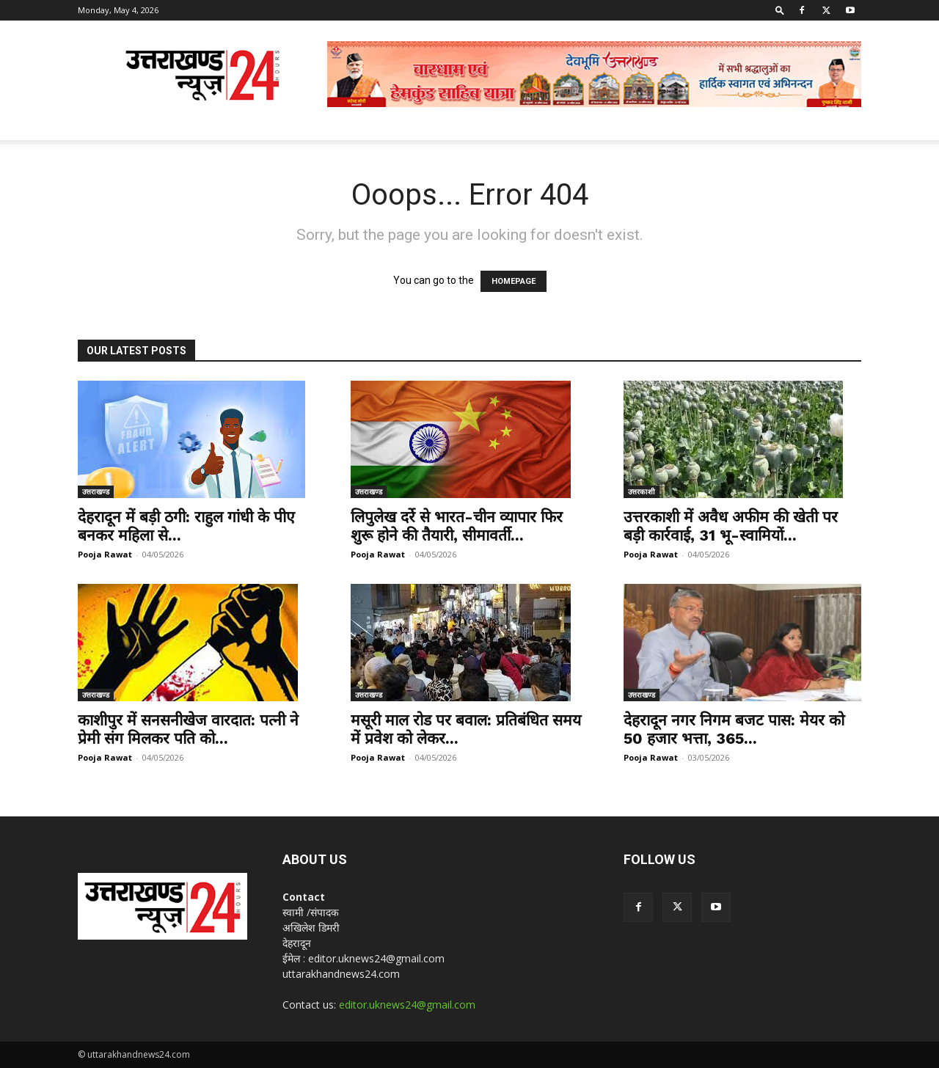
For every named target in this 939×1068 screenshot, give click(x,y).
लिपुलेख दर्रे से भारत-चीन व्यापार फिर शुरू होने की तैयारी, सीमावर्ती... (457, 526)
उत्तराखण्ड (95, 491)
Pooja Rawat (105, 554)
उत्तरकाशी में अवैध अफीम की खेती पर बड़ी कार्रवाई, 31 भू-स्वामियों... (731, 526)
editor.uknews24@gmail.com (407, 1005)
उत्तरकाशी (641, 491)
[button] (780, 9)
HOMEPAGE (514, 281)
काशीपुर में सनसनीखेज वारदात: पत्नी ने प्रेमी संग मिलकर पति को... (188, 729)
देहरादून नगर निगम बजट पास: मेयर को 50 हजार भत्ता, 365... (734, 729)
